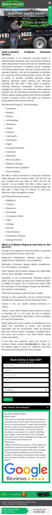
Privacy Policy (30, 502)
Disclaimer (20, 502)
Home (4, 502)
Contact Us (11, 502)
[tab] (26, 407)
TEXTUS (50, 16)
